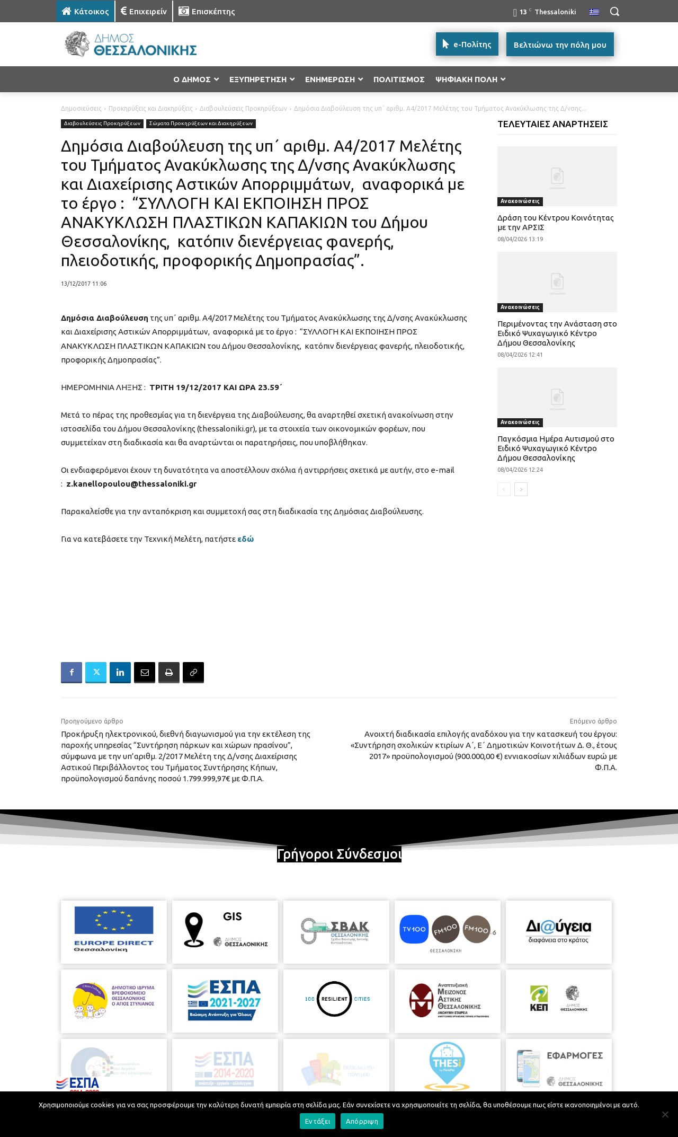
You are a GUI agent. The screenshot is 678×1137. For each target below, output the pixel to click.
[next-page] (521, 489)
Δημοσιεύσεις (81, 108)
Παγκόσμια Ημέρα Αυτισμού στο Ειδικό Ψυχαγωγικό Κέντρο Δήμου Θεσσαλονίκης (555, 448)
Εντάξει (317, 1121)
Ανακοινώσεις (520, 201)
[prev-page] (504, 489)
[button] (614, 11)
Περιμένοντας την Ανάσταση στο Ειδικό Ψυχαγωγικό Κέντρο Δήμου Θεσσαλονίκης (557, 333)
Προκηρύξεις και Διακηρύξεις (151, 108)
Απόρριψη (362, 1121)
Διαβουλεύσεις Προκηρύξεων (243, 108)
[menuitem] (594, 12)
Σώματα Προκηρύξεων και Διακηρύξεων (201, 123)
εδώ (245, 538)
